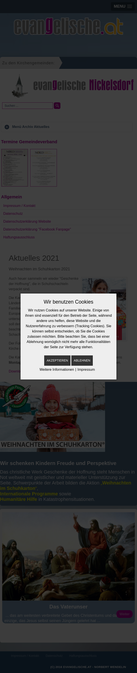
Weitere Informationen (57, 369)
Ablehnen (82, 360)
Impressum (86, 369)
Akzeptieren (57, 360)
